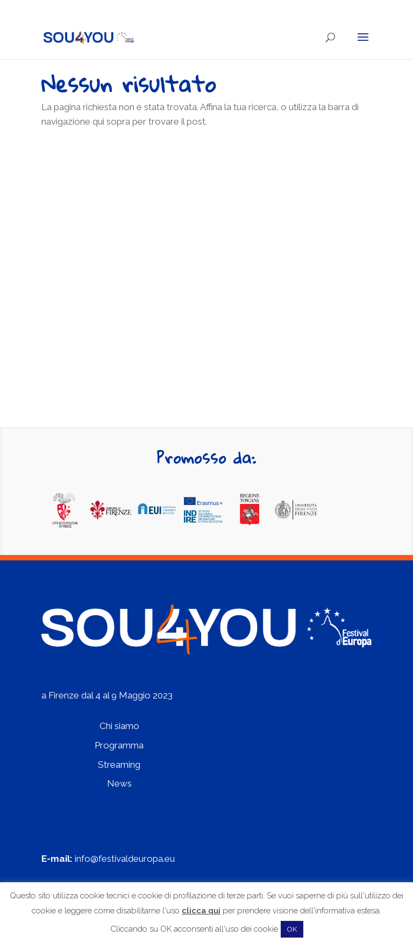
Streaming (119, 764)
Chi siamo (119, 725)
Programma (119, 745)
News (119, 783)
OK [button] (292, 929)
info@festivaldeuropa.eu (125, 858)
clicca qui (201, 911)
